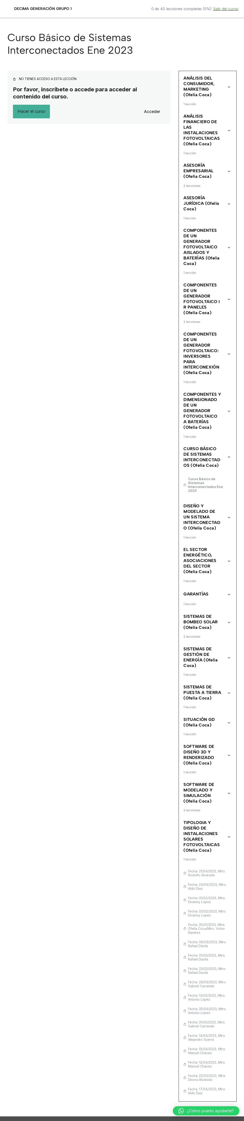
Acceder (152, 111)
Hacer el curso (31, 111)
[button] (206, 1110)
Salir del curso (225, 8)
